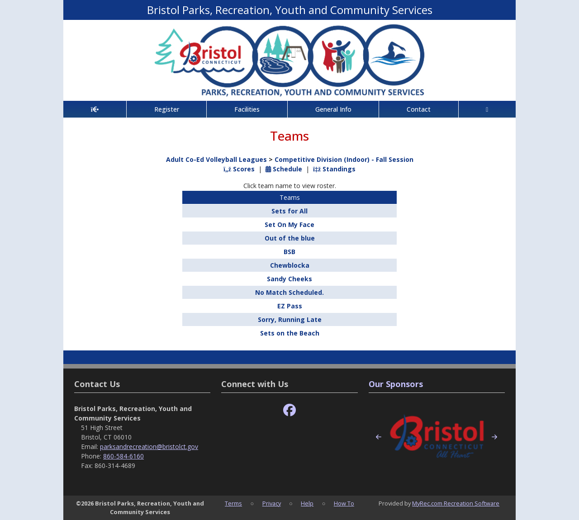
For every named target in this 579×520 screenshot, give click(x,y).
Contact (419, 109)
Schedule (284, 169)
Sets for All (289, 211)
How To (344, 503)
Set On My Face (289, 224)
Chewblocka (289, 265)
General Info (333, 109)
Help (307, 503)
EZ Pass (289, 306)
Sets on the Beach (289, 333)
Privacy (271, 503)
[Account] (487, 109)
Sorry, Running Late (290, 319)
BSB (289, 251)
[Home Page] (94, 109)
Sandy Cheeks (289, 278)
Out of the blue (290, 238)
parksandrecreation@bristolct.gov (149, 446)
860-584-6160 (123, 456)
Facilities (247, 109)
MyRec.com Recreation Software (455, 503)
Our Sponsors (396, 383)
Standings (334, 169)
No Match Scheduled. (289, 292)
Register (166, 109)
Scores (239, 169)
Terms (233, 503)
